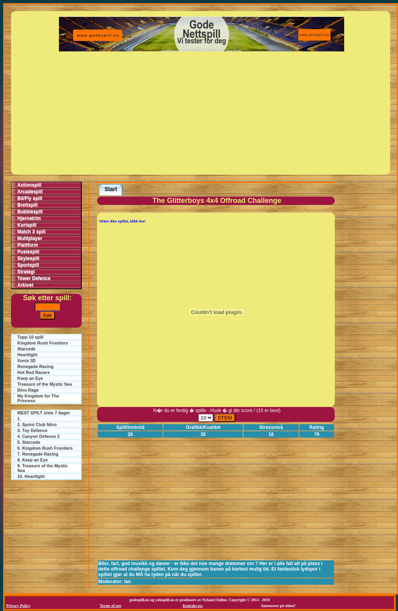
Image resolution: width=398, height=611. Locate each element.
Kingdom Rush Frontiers (42, 343)
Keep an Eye (30, 378)
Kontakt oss (193, 606)
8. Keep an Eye (32, 460)
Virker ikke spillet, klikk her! (122, 221)
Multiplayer (29, 238)
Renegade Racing (35, 366)
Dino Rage (28, 390)
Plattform (27, 245)
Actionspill (29, 185)
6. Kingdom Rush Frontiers (45, 448)
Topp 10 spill (30, 337)
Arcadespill (30, 192)
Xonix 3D (26, 360)
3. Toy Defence (32, 430)
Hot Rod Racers (33, 372)
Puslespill (28, 252)
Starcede (26, 349)
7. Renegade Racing (38, 454)
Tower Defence (33, 278)
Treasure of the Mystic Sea (44, 384)
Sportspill (28, 265)
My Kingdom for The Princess (38, 398)
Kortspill (27, 225)
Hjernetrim (29, 218)
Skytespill (28, 258)
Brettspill (27, 205)
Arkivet (25, 285)
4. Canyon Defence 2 (38, 436)
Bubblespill (30, 212)
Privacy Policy (18, 606)
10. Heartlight (31, 476)
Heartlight (27, 354)
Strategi (26, 272)
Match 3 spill (31, 232)
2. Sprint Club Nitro (37, 424)
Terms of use (110, 606)
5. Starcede (28, 442)
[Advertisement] (201, 113)
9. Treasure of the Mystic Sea (42, 468)
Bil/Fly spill (29, 198)
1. (19, 418)
